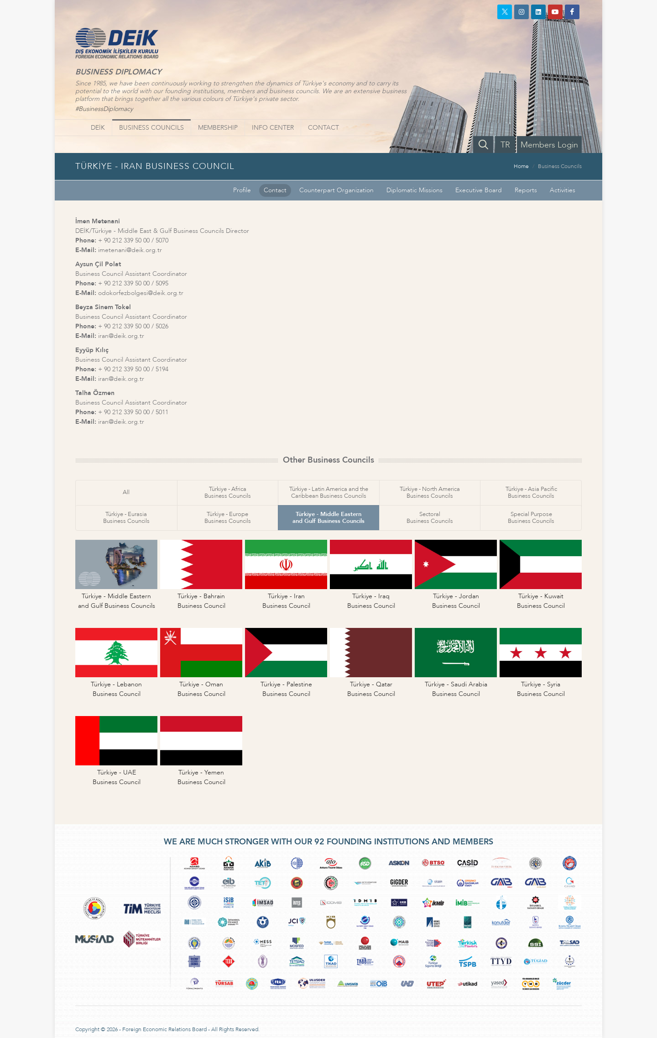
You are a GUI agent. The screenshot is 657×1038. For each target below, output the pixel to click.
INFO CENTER (273, 127)
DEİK (98, 127)
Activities (562, 190)
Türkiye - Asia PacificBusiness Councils (531, 492)
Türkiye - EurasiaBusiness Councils (126, 517)
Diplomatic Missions (414, 190)
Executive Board (478, 190)
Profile (242, 190)
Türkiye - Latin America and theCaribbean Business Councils (328, 492)
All (126, 492)
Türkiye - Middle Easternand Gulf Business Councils (328, 517)
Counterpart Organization (336, 190)
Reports (526, 190)
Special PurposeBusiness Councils (531, 517)
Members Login (549, 145)
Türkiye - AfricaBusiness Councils (227, 492)
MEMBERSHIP (218, 127)
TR (505, 145)
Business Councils (560, 166)
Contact (275, 190)
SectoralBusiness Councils (430, 517)
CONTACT (323, 127)
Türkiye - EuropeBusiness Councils (227, 517)
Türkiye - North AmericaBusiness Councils (430, 492)
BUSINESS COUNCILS (151, 127)
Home (521, 166)
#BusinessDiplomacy (104, 109)
